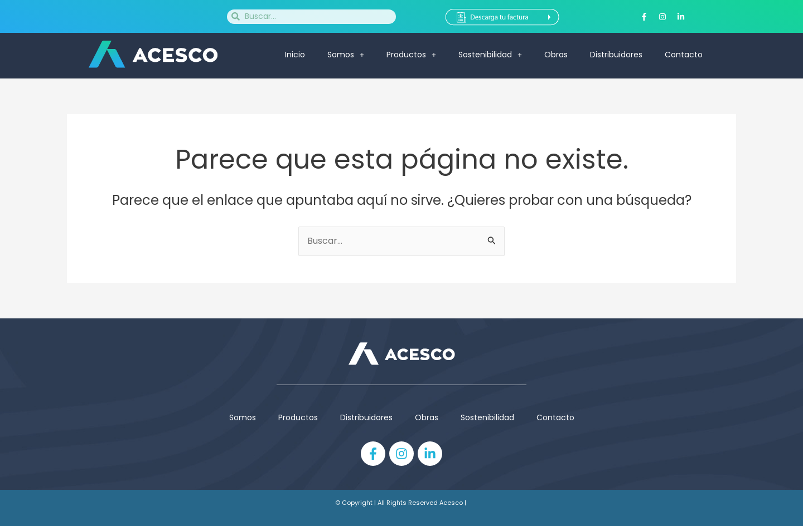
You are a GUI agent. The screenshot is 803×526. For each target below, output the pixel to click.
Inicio (295, 54)
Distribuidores (616, 54)
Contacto (684, 54)
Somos (345, 54)
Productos (411, 54)
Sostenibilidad (490, 54)
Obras (556, 54)
